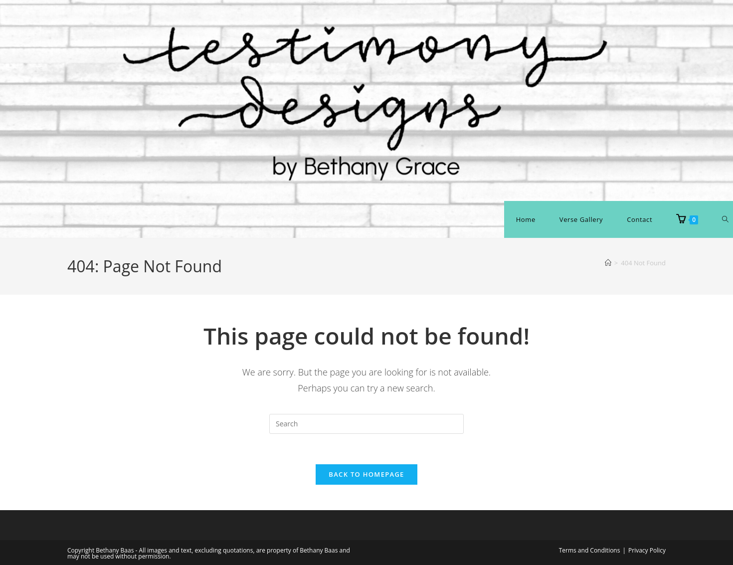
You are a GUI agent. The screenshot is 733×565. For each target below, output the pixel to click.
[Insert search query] (366, 424)
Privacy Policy (647, 550)
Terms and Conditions (589, 550)
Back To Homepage (366, 474)
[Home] (608, 262)
